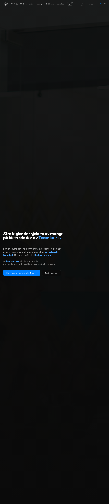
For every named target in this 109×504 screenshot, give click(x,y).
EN (105, 4)
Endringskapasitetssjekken (55, 4)
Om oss (81, 4)
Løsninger (40, 4)
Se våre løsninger (51, 273)
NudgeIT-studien (70, 4)
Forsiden (30, 4)
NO (101, 4)
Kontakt (90, 4)
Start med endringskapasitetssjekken (21, 273)
